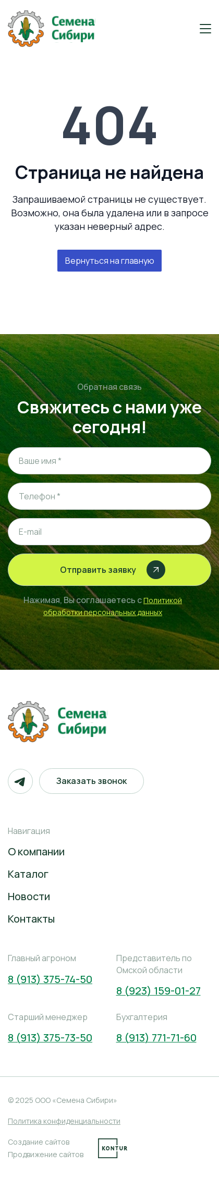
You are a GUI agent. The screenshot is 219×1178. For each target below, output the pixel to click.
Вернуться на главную (109, 260)
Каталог (28, 874)
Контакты (31, 919)
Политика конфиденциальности (64, 1121)
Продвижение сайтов (45, 1154)
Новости (29, 896)
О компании (36, 851)
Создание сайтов (38, 1142)
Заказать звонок (91, 781)
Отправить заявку (112, 569)
